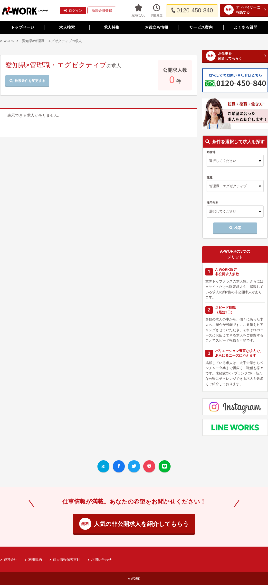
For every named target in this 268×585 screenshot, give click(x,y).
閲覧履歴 (157, 10)
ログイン (73, 10)
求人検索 (67, 27)
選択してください (222, 211)
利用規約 (35, 559)
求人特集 (111, 27)
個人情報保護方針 (66, 559)
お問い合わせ (101, 559)
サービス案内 (201, 27)
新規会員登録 (102, 10)
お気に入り (138, 10)
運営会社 (10, 559)
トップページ (22, 27)
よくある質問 (245, 27)
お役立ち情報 (156, 27)
